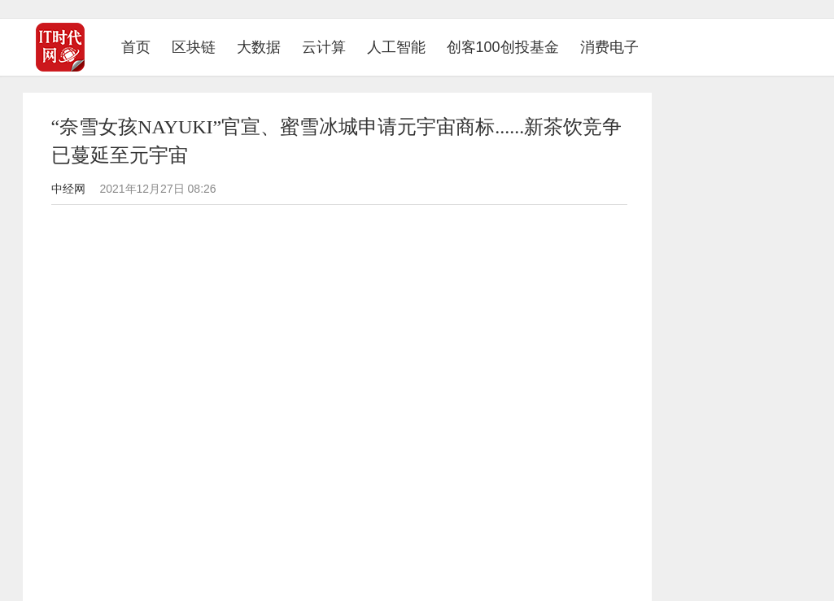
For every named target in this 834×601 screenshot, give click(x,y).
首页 (141, 46)
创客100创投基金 (503, 47)
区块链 (194, 47)
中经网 (68, 188)
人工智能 (396, 47)
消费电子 (609, 47)
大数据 (259, 47)
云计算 (324, 47)
